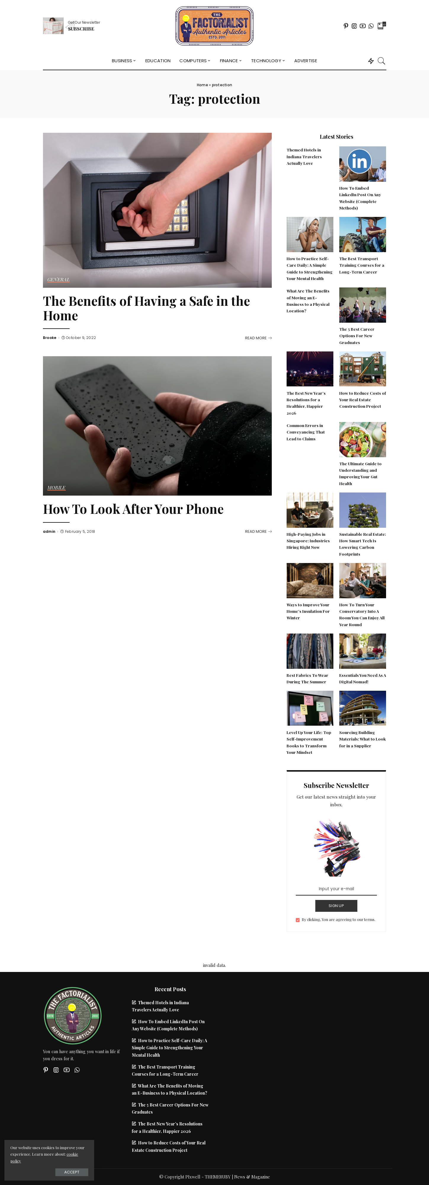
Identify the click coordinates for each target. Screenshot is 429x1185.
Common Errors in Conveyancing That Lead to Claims (306, 432)
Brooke (50, 338)
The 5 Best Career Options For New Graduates (357, 335)
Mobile (56, 487)
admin (49, 531)
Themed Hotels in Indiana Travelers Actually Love (304, 156)
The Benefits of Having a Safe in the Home (146, 308)
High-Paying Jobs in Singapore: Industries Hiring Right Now (308, 540)
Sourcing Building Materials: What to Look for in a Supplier (362, 739)
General (58, 279)
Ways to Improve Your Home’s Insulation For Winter (308, 611)
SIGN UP (336, 906)
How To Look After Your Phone (133, 508)
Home (202, 84)
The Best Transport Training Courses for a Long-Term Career (361, 265)
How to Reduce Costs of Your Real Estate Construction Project (362, 399)
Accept (70, 1172)
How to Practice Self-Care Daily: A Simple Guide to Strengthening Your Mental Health (169, 1047)
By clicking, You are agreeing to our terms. (338, 919)
